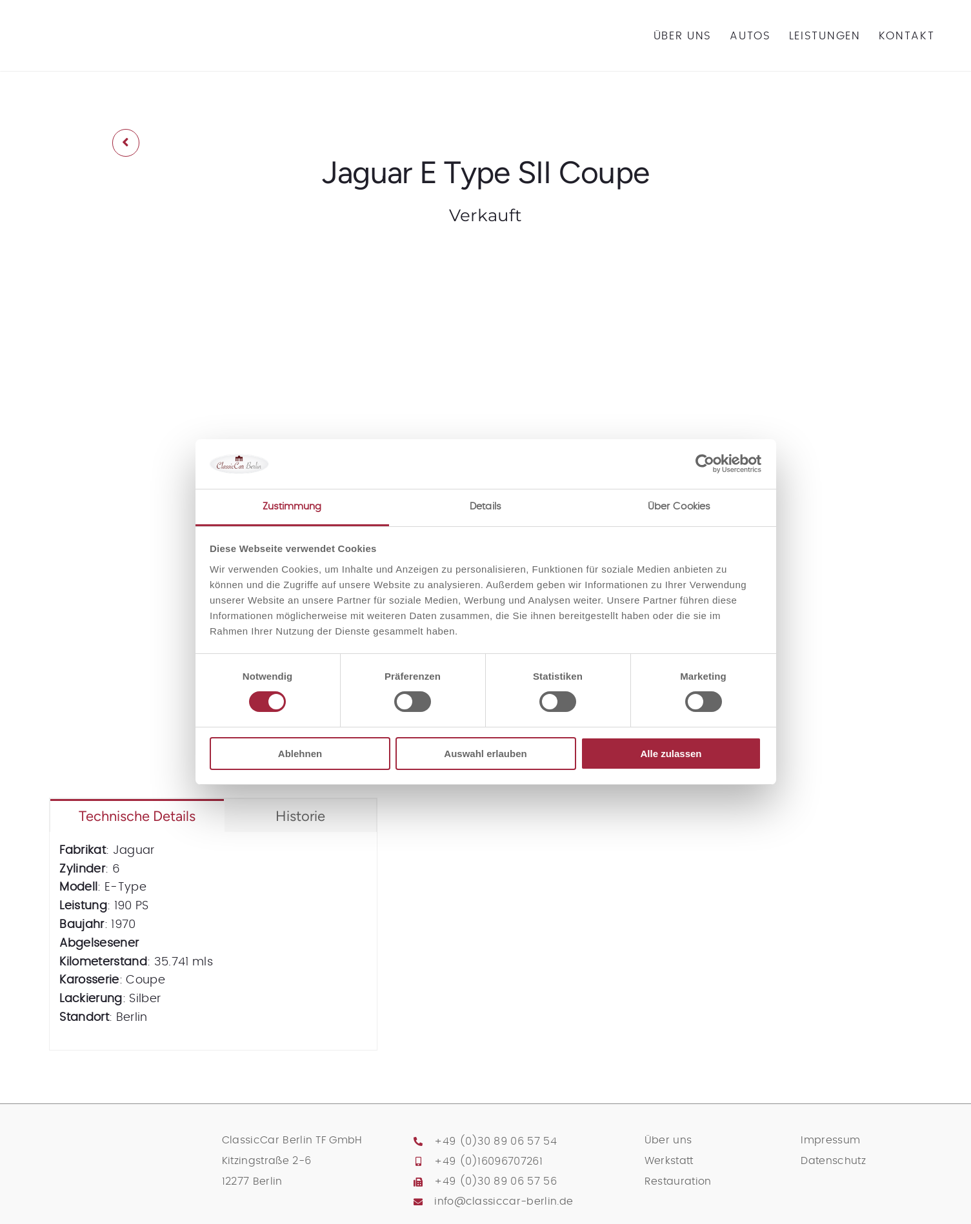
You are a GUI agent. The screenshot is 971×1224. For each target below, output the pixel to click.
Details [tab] (485, 506)
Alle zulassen (670, 753)
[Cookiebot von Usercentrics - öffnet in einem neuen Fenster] (704, 463)
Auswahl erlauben (485, 753)
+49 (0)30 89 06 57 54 (495, 1141)
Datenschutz (833, 1161)
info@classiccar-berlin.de (503, 1201)
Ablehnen (300, 753)
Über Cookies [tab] (679, 506)
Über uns (668, 1140)
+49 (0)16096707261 (488, 1161)
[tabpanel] (213, 941)
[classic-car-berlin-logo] (109, 16)
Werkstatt (669, 1161)
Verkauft (486, 215)
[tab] (136, 815)
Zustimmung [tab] (292, 506)
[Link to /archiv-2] (125, 142)
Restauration (678, 1181)
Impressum (830, 1140)
